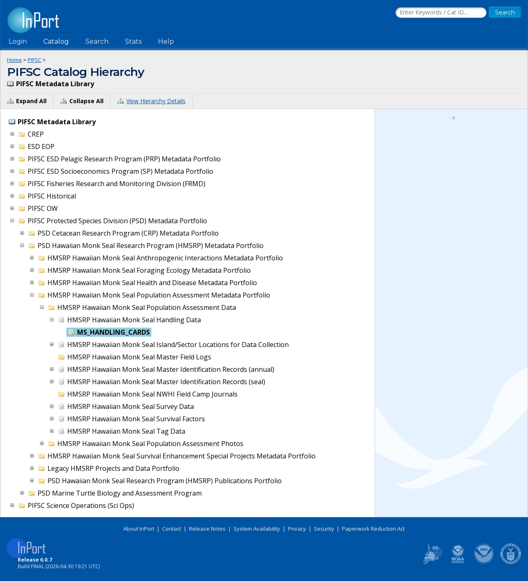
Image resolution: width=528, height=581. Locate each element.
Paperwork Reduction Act (373, 528)
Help (166, 41)
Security (324, 528)
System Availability (256, 528)
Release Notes (207, 528)
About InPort (138, 528)
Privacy (297, 528)
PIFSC (34, 60)
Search (96, 41)
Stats (133, 41)
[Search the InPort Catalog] (441, 12)
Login (18, 41)
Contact (171, 528)
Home (14, 60)
